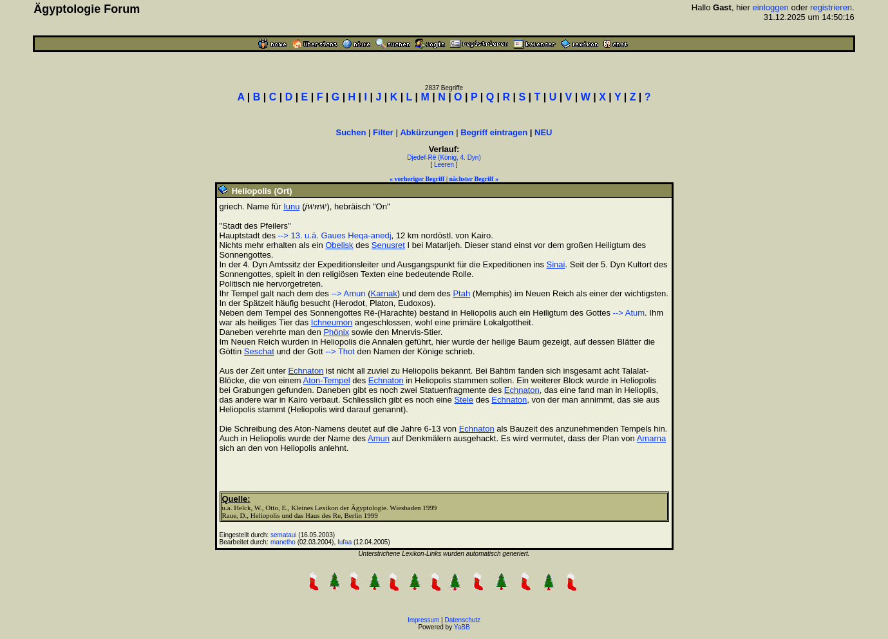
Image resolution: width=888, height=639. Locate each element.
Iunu (291, 206)
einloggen (770, 7)
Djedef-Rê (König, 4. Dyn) (444, 157)
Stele (463, 400)
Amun (379, 438)
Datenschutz (463, 620)
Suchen (351, 132)
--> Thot (340, 351)
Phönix (336, 332)
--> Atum (629, 313)
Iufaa (344, 542)
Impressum (423, 620)
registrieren (831, 7)
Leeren (444, 164)
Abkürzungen (426, 132)
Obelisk (339, 245)
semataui (283, 535)
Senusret (388, 245)
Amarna (651, 438)
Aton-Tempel (326, 380)
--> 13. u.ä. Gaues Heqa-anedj (335, 235)
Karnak (383, 293)
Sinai (556, 264)
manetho (283, 542)
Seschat (259, 351)
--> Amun (348, 293)
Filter (383, 132)
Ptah (461, 293)
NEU (543, 132)
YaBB (462, 627)
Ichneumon (331, 322)
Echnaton (305, 371)
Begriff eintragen (493, 132)
